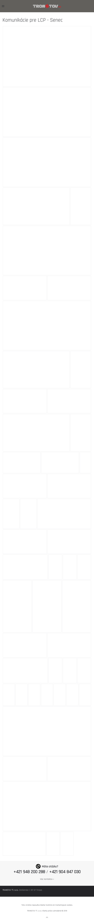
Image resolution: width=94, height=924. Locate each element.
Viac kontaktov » (47, 879)
